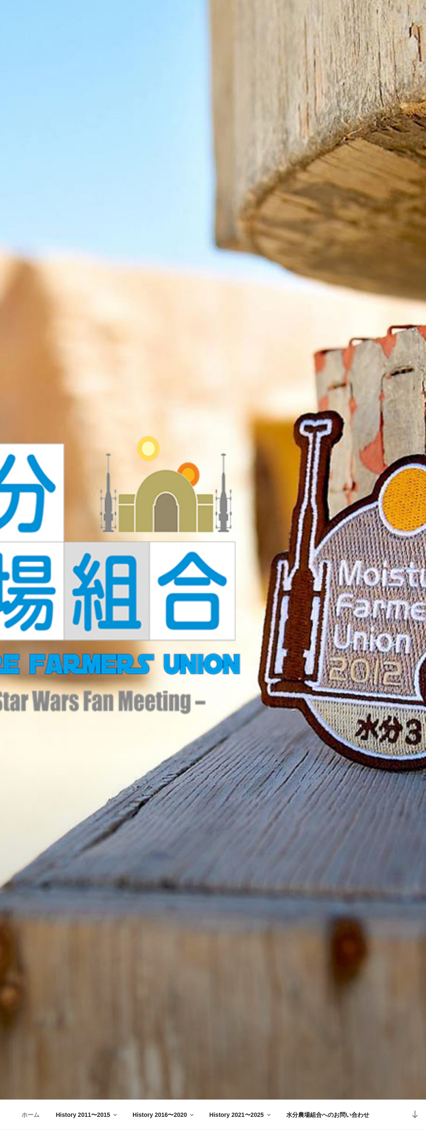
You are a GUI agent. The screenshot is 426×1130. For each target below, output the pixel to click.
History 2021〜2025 (240, 1114)
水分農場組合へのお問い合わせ (327, 1114)
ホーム (30, 1114)
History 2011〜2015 (87, 1114)
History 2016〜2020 (164, 1114)
